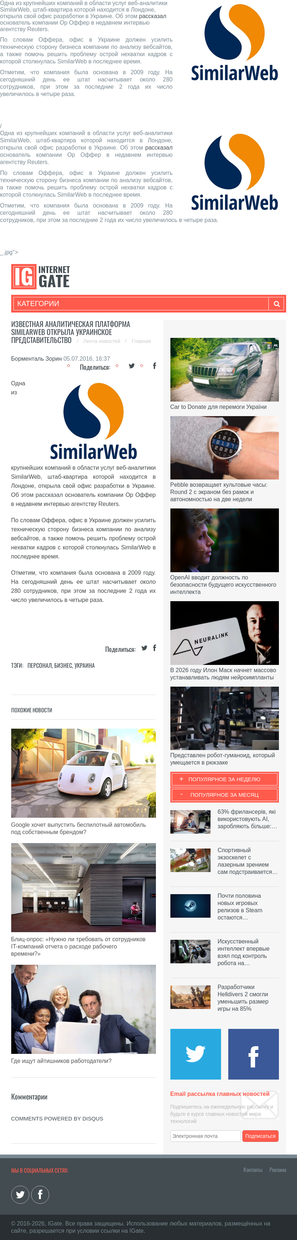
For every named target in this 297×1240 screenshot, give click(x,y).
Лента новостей (102, 341)
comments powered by (57, 1118)
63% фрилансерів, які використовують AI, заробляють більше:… (247, 819)
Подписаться (260, 1136)
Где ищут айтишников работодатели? (61, 1061)
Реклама (278, 1169)
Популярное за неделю (224, 779)
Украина (85, 665)
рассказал (152, 16)
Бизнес (63, 665)
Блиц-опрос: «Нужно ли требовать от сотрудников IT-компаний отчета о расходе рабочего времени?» (78, 946)
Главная (141, 341)
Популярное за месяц (224, 795)
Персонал (39, 665)
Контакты (252, 1169)
